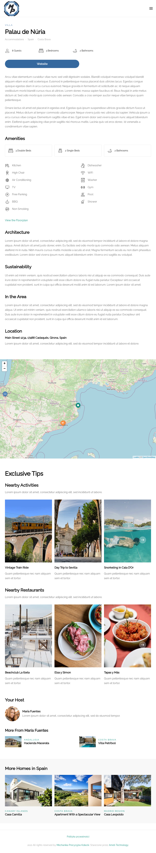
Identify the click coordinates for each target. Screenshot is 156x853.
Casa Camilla (13, 814)
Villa (9, 25)
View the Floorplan (16, 220)
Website (42, 64)
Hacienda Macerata (36, 743)
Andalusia (31, 739)
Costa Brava (44, 39)
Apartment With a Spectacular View (77, 814)
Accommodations (14, 39)
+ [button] (4, 363)
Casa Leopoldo (113, 814)
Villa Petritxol (107, 743)
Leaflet (136, 457)
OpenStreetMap (148, 457)
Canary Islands (16, 811)
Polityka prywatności (78, 836)
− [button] (4, 368)
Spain (31, 39)
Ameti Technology (118, 845)
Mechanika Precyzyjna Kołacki (73, 845)
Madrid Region (114, 811)
